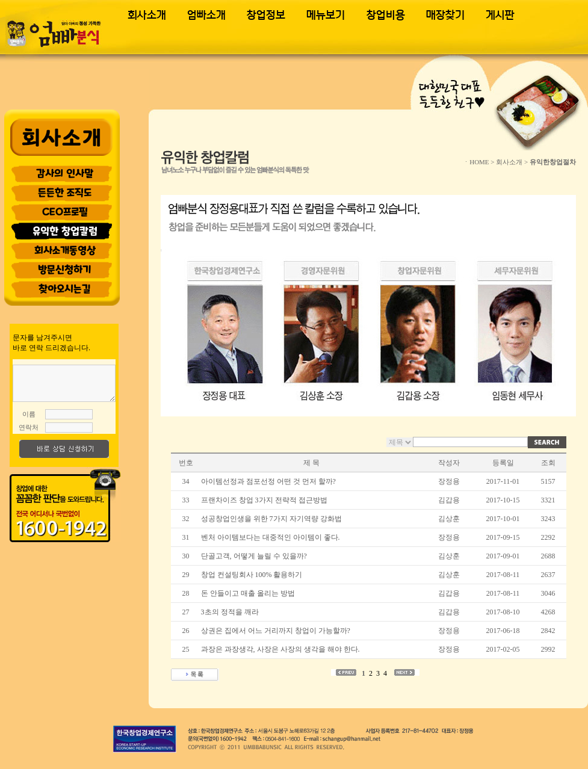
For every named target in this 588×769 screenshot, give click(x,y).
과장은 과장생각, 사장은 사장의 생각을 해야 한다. (281, 649)
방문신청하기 (64, 270)
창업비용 (386, 15)
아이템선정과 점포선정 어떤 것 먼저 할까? (268, 481)
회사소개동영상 (65, 250)
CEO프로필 (65, 212)
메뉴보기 (325, 15)
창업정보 (266, 15)
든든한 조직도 (64, 193)
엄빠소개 (206, 15)
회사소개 (147, 15)
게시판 (500, 15)
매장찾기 (445, 15)
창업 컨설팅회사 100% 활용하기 (253, 574)
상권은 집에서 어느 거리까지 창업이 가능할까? (275, 630)
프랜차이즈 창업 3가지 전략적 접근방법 (264, 500)
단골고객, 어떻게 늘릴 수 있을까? (255, 556)
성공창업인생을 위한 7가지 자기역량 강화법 (271, 518)
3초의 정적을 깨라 (231, 612)
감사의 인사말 (64, 173)
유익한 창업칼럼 (64, 231)
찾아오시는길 (65, 289)
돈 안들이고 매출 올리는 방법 (249, 593)
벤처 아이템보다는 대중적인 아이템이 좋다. (271, 537)
